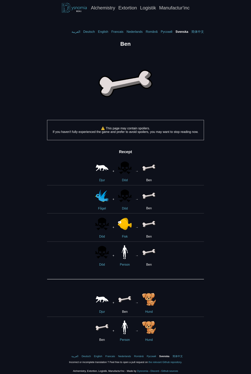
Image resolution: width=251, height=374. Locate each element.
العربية (76, 31)
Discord (154, 370)
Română (151, 31)
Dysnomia (142, 370)
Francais (117, 31)
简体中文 (197, 31)
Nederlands (134, 31)
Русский (166, 31)
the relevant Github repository (164, 362)
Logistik (148, 7)
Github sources (169, 370)
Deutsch (89, 31)
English (103, 31)
